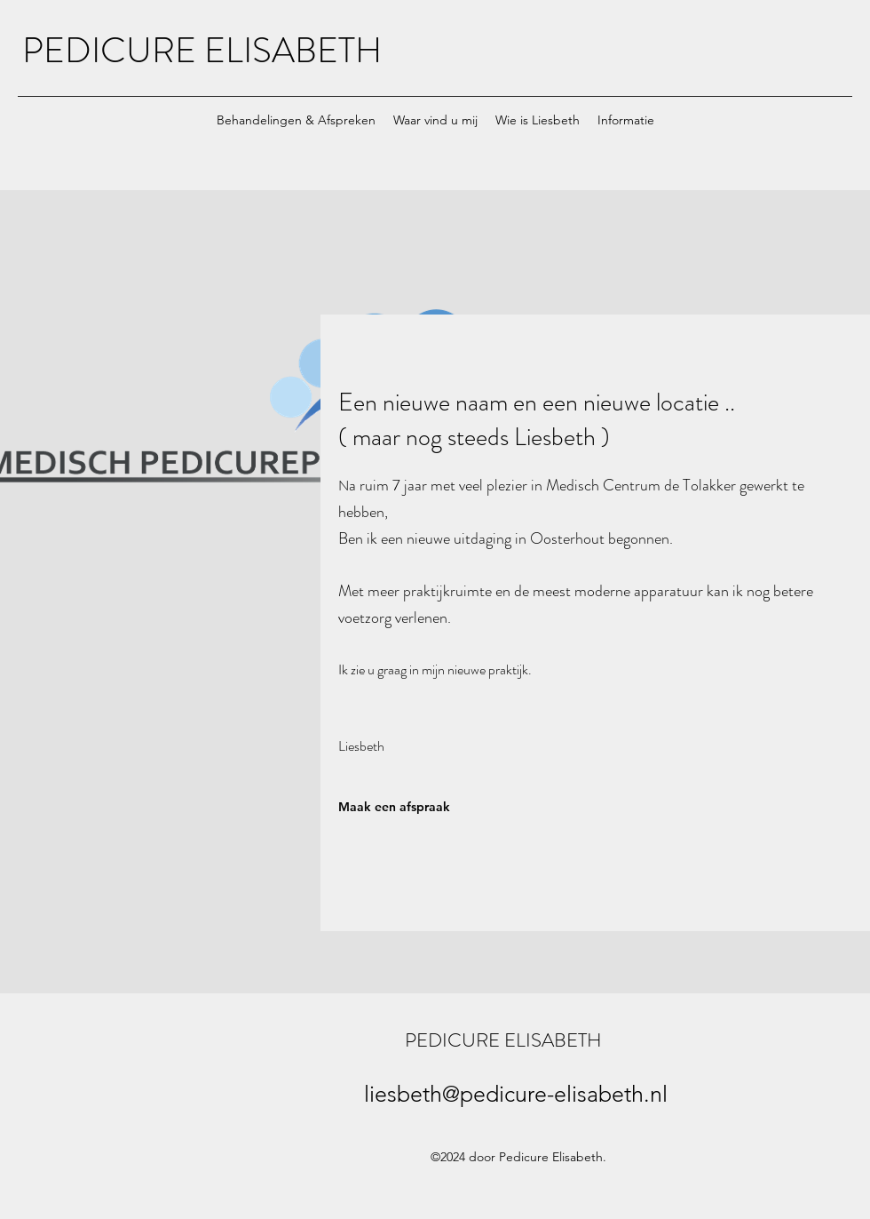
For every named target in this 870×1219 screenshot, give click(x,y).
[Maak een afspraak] (417, 807)
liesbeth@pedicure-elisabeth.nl (516, 1093)
